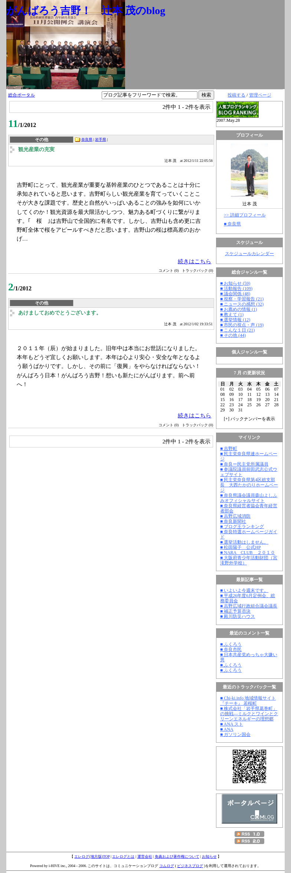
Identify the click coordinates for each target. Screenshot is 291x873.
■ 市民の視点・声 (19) (242, 325)
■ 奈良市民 (231, 649)
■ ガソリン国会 (235, 734)
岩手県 (100, 139)
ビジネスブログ (190, 866)
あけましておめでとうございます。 (59, 313)
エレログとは (123, 856)
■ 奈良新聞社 (233, 521)
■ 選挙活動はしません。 (244, 542)
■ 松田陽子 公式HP (240, 547)
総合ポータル (21, 95)
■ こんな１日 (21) (237, 330)
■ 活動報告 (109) (236, 288)
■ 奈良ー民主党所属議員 (244, 464)
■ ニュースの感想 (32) (242, 304)
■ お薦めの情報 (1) (238, 309)
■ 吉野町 (228, 448)
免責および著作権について (177, 856)
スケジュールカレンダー (249, 253)
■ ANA (226, 729)
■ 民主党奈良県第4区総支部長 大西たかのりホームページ (249, 485)
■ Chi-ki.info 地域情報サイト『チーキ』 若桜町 (248, 701)
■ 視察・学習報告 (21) (242, 299)
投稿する (236, 95)
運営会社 (144, 856)
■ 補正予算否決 (235, 611)
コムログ (166, 866)
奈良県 (86, 139)
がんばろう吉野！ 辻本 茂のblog (85, 10)
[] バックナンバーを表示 (249, 418)
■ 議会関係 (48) (235, 293)
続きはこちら (194, 261)
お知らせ (209, 856)
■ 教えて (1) (231, 314)
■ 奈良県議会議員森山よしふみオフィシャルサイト (248, 498)
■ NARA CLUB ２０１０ (247, 552)
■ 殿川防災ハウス (237, 616)
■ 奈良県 (232, 224)
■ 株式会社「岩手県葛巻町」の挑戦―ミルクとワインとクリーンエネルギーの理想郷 (249, 713)
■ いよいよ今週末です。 (244, 590)
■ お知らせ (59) (235, 283)
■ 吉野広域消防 (235, 516)
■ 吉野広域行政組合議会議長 (248, 606)
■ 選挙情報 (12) (235, 319)
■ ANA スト (231, 724)
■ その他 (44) (233, 335)
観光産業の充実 (36, 149)
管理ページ (260, 95)
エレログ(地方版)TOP (91, 856)
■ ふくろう (231, 644)
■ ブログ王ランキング (242, 526)
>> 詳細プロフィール (245, 215)
